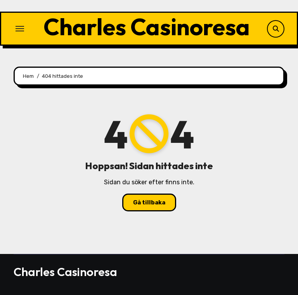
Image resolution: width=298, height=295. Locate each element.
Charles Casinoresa (146, 26)
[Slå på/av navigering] (20, 28)
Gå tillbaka (149, 202)
